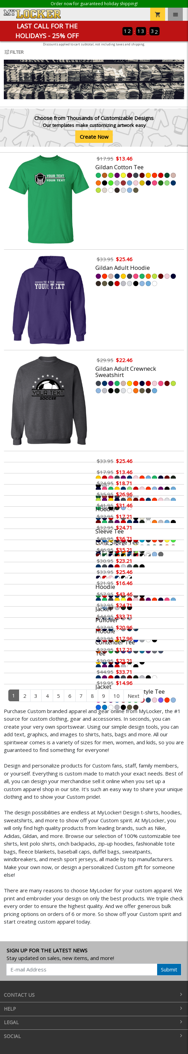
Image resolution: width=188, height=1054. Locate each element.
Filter (14, 52)
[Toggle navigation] (175, 14)
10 (116, 695)
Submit (169, 969)
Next (133, 695)
